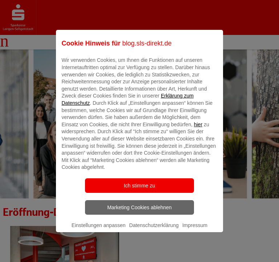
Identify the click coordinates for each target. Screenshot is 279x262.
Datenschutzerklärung (154, 230)
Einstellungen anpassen (99, 230)
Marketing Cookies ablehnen (139, 212)
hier (198, 129)
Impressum (194, 230)
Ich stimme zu (139, 191)
